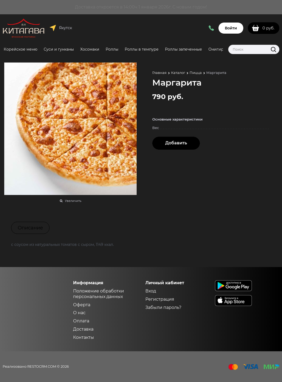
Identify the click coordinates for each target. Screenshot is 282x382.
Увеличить (73, 201)
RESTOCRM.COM (41, 366)
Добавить (176, 142)
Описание (30, 228)
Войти (231, 28)
